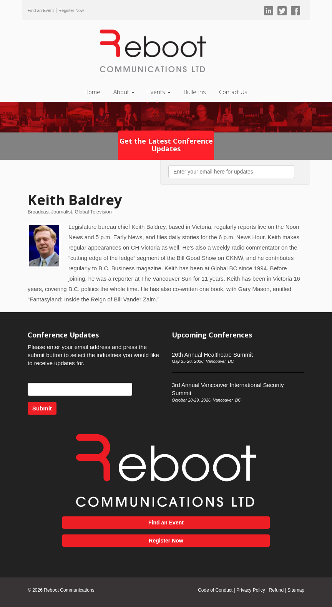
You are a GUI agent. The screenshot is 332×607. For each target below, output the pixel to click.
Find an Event (41, 10)
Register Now (71, 10)
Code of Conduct (215, 590)
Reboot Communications (69, 590)
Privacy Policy (250, 590)
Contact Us (233, 92)
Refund (276, 590)
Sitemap (295, 590)
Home (92, 92)
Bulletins (195, 92)
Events (159, 92)
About (123, 92)
